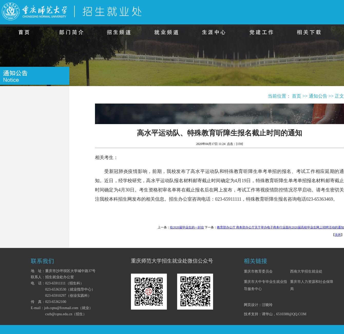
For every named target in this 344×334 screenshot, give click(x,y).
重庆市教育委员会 (258, 271)
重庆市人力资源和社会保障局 (311, 285)
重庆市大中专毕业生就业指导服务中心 (265, 285)
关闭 (338, 235)
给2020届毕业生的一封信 (187, 227)
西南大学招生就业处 (306, 271)
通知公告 (318, 96)
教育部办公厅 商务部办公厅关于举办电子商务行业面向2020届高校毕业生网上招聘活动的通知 (280, 227)
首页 (296, 96)
